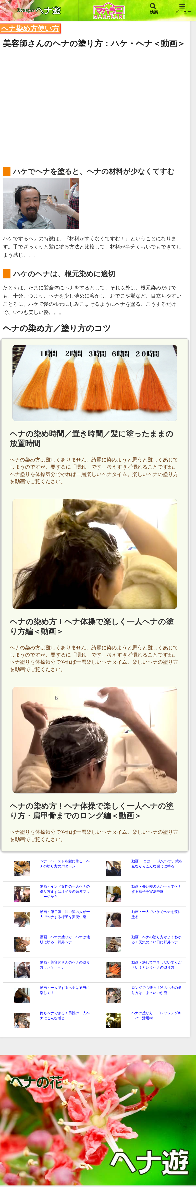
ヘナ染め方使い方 (30, 28)
